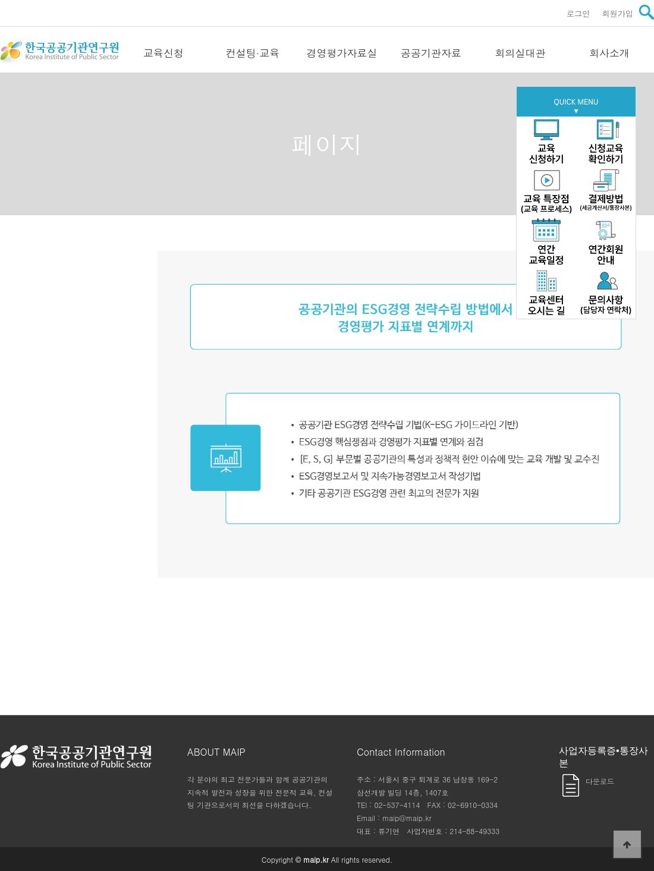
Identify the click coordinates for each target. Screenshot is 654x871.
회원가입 (617, 13)
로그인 (578, 13)
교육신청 (163, 53)
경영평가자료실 (342, 53)
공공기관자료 (431, 53)
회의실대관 (520, 53)
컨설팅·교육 (253, 53)
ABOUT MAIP (216, 752)
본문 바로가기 (0, 0)
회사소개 (609, 53)
